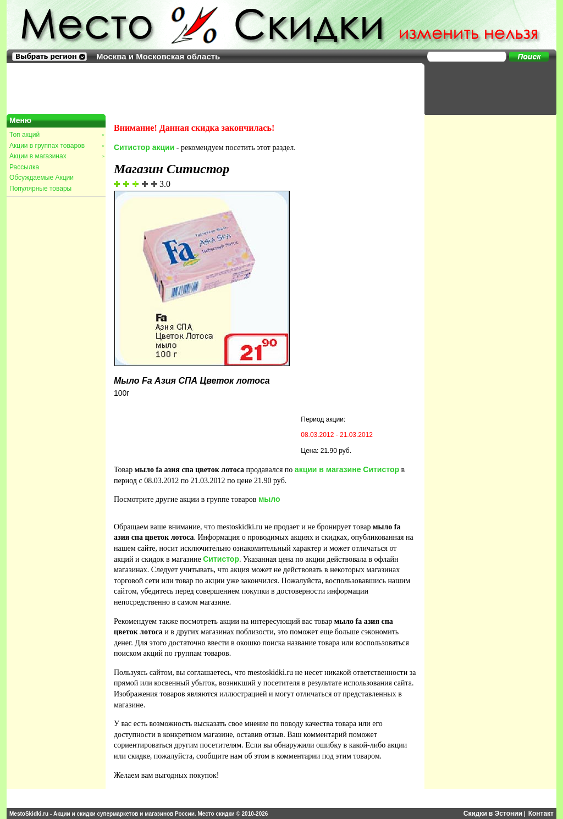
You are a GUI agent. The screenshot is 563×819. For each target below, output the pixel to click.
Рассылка (24, 167)
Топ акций (56, 135)
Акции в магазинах (56, 156)
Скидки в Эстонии (492, 813)
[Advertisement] (485, 88)
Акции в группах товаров (56, 146)
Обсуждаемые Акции (41, 177)
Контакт (541, 813)
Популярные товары (40, 188)
